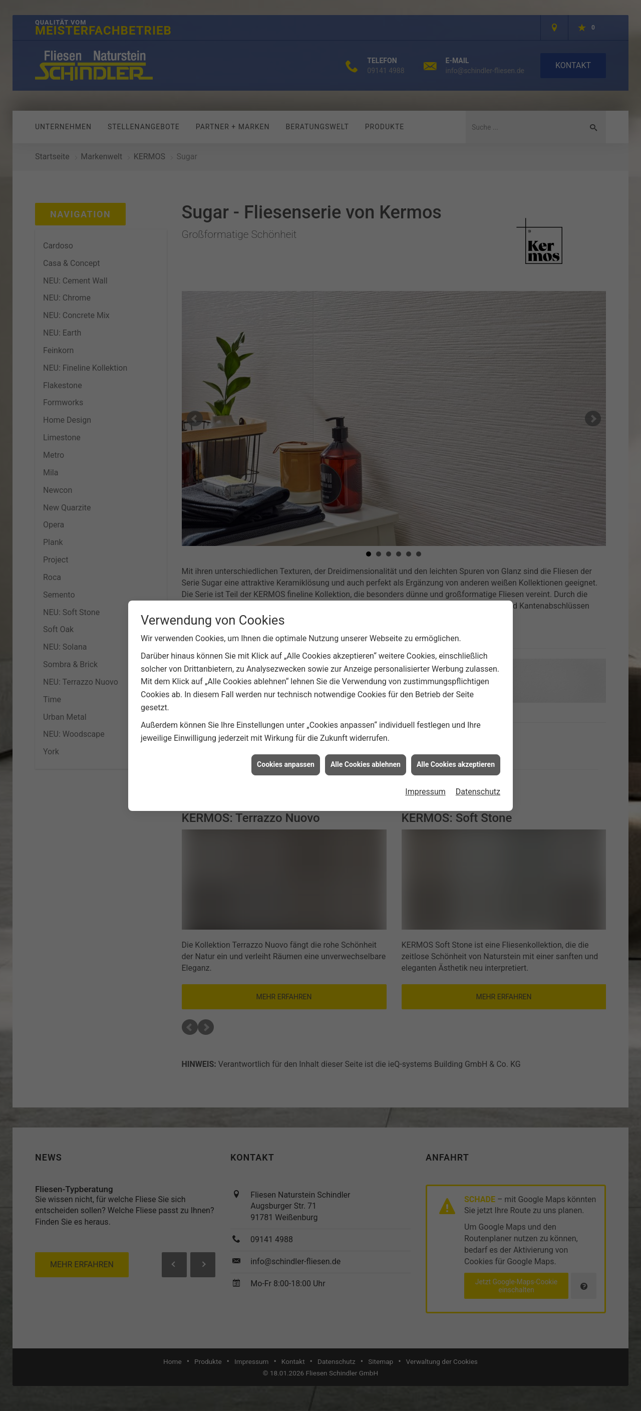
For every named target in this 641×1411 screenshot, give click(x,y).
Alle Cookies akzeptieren (456, 736)
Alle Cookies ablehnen (366, 736)
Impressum (425, 762)
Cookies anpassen (285, 736)
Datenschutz (478, 762)
